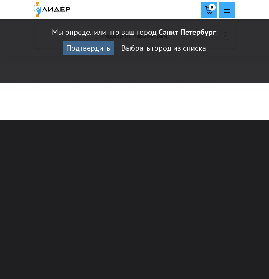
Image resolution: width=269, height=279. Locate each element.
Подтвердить (88, 48)
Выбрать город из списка (163, 48)
